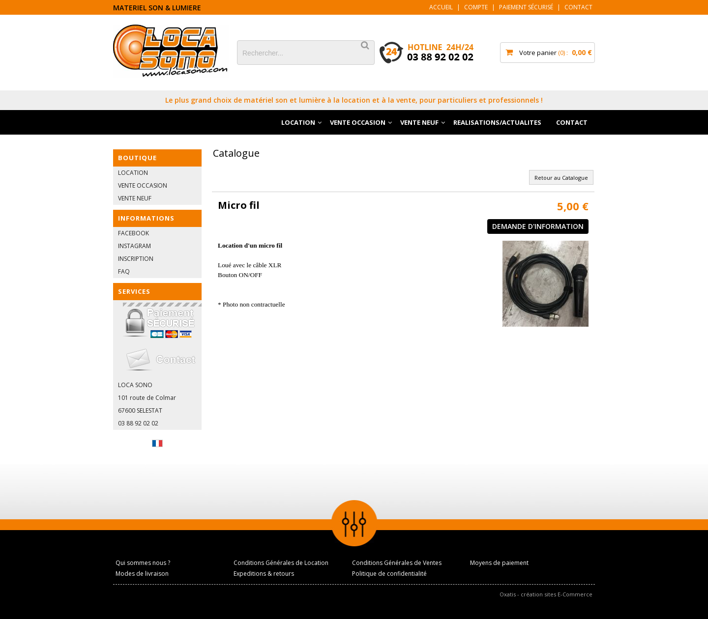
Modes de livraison (142, 573)
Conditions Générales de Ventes (397, 563)
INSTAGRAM (134, 246)
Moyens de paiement (499, 563)
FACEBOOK (133, 233)
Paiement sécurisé (526, 7)
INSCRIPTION (135, 258)
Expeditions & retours (264, 573)
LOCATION (298, 122)
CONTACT (572, 122)
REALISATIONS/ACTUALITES (497, 122)
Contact (578, 7)
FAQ (124, 271)
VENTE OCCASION (357, 122)
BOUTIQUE (137, 157)
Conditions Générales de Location (281, 563)
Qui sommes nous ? (143, 563)
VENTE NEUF (419, 122)
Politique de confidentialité (389, 573)
